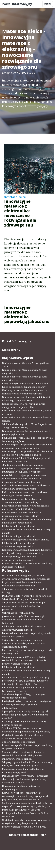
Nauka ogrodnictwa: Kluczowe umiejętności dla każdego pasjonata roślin (26, 399)
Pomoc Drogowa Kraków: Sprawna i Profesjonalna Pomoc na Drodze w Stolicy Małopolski (25, 813)
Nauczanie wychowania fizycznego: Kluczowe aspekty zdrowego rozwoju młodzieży (27, 551)
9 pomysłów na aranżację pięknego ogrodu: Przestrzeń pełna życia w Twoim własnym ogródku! (26, 714)
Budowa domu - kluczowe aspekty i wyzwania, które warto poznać (27, 635)
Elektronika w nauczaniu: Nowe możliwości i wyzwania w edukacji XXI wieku (26, 487)
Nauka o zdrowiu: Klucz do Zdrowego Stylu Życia (25, 365)
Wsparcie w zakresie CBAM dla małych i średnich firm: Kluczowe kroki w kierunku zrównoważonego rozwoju (24, 660)
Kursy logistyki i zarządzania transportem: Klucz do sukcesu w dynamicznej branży (25, 385)
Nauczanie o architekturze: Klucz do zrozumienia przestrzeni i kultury (22, 500)
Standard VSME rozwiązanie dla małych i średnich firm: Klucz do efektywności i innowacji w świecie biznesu (24, 755)
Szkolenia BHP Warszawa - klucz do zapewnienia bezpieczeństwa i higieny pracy (26, 730)
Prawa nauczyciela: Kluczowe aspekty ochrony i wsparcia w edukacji (27, 565)
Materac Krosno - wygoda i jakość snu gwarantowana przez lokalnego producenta (26, 577)
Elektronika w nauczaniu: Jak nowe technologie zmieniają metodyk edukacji (27, 521)
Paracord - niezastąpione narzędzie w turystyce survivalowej (23, 689)
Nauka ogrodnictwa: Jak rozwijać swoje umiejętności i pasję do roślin (23, 405)
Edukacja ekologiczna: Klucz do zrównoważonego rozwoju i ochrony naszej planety (26, 529)
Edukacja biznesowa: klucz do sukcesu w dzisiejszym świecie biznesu (24, 628)
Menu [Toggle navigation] (47, 4)
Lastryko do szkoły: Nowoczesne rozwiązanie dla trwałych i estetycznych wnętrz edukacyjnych (27, 704)
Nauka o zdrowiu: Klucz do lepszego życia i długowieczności (25, 371)
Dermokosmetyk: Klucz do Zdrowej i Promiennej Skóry (22, 788)
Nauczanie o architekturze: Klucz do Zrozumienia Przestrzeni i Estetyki (22, 480)
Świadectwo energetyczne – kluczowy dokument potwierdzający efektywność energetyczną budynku (23, 643)
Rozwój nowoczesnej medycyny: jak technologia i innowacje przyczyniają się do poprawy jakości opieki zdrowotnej (25, 796)
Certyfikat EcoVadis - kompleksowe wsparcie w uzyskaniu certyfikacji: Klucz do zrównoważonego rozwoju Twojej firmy (26, 823)
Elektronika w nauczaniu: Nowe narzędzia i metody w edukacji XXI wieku (25, 507)
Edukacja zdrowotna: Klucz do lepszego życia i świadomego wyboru (27, 439)
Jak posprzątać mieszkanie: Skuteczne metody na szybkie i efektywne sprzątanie (27, 764)
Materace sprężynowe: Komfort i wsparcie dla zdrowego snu (27, 652)
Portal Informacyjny (17, 4)
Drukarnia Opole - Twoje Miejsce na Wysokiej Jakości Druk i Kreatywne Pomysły (27, 597)
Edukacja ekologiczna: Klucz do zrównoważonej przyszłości (19, 545)
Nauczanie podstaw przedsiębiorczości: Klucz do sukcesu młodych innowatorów (27, 446)
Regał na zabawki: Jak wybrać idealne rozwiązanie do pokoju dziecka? (22, 584)
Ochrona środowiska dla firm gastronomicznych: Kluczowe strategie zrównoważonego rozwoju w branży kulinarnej (23, 617)
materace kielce (15, 196)
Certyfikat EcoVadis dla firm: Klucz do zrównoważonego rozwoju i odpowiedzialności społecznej (22, 738)
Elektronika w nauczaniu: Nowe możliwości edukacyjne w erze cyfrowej (25, 494)
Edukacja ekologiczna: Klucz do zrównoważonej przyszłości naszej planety (25, 538)
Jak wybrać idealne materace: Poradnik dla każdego (25, 591)
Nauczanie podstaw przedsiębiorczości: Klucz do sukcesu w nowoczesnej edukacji (27, 453)
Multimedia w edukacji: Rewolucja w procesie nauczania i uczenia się (26, 460)
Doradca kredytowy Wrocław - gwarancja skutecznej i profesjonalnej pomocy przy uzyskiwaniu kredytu (25, 779)
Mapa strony (11, 349)
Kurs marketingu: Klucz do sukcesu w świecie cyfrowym (26, 412)
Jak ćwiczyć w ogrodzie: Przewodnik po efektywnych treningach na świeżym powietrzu (23, 606)
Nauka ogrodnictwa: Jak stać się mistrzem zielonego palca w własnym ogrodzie (25, 392)
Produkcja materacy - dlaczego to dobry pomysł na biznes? (24, 723)
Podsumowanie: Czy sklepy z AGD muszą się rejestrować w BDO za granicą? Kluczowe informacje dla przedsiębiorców (25, 680)
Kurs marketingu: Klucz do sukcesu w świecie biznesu (26, 419)
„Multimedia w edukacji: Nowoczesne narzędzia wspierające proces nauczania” (24, 466)
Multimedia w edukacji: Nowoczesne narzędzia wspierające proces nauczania (24, 473)
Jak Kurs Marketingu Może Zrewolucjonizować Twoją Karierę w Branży (27, 426)
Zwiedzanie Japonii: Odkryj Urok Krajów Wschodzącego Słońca (24, 696)
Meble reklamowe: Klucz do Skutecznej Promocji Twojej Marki (23, 771)
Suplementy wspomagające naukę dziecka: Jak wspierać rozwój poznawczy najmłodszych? (27, 804)
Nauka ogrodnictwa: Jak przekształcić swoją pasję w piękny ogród (26, 433)
